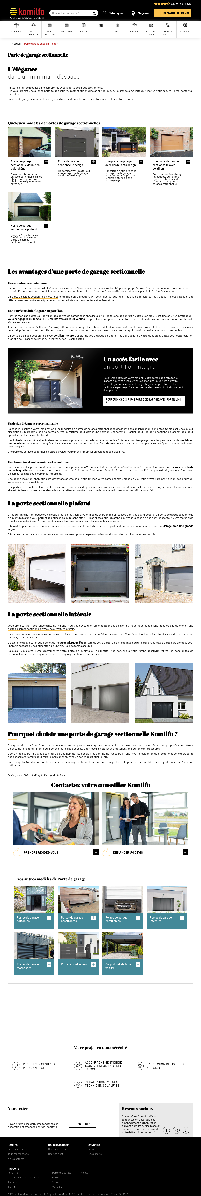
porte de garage (20, 99)
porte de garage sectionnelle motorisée (35, 296)
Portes (56, 1176)
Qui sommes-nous (17, 1147)
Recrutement (55, 1152)
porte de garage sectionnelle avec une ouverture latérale (41, 628)
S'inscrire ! (82, 1122)
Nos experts (95, 1152)
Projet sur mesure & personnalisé (39, 1064)
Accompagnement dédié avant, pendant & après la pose (103, 1064)
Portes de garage (61, 1171)
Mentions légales (28, 1193)
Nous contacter (16, 1157)
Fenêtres (13, 1171)
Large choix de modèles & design (165, 1064)
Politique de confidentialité (59, 1193)
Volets (84, 1171)
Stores (56, 1181)
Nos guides (94, 1147)
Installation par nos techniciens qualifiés (102, 1082)
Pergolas (13, 1181)
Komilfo (13, 1143)
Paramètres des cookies (95, 1193)
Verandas (57, 1186)
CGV (10, 1193)
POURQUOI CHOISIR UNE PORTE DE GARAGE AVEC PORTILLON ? (143, 401)
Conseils (94, 1143)
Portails (12, 1186)
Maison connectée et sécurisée (25, 1176)
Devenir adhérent (58, 1147)
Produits (13, 1167)
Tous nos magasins (18, 1152)
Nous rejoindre (58, 1143)
